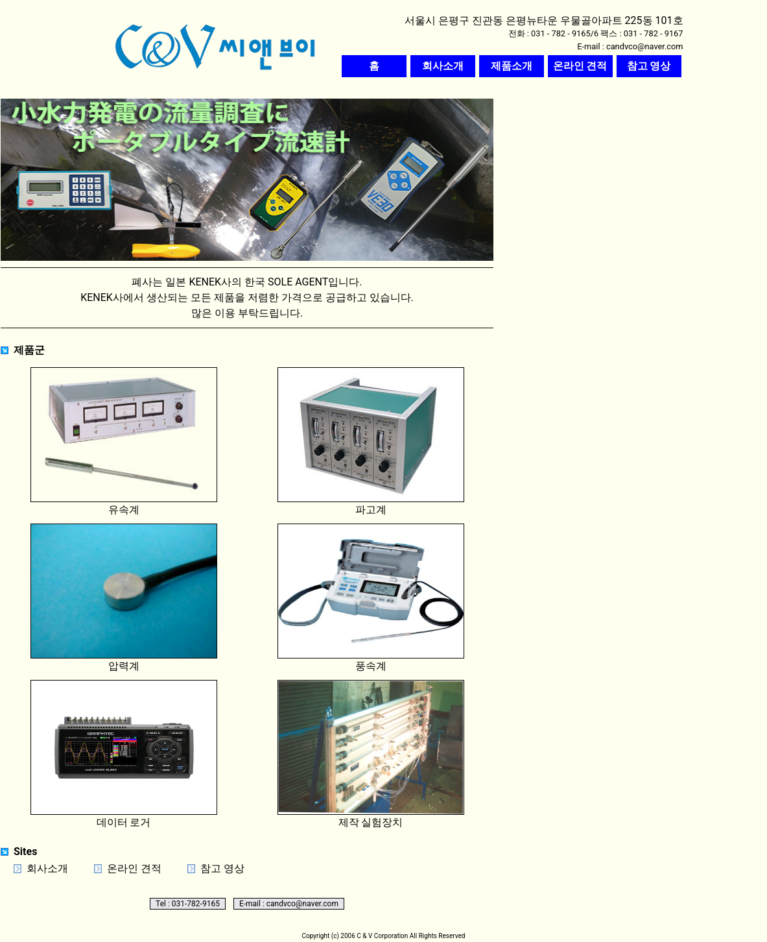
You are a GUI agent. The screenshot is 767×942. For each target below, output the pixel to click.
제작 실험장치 (370, 754)
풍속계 (370, 598)
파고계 (370, 441)
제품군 (29, 350)
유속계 (123, 441)
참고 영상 (222, 868)
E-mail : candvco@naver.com (288, 903)
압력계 (123, 598)
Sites (25, 851)
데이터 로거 (123, 754)
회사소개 (47, 868)
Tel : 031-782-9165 (188, 903)
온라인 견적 (134, 868)
